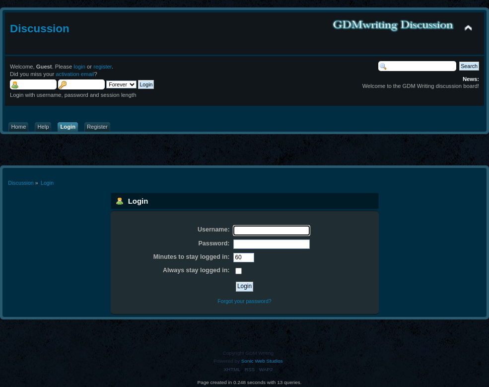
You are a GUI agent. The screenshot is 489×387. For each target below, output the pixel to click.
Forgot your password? (244, 301)
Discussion (40, 28)
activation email (75, 74)
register (102, 67)
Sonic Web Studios (262, 361)
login (79, 67)
